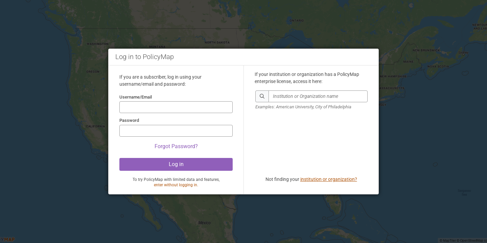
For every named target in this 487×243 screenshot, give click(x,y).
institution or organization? (328, 179)
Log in (176, 164)
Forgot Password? (176, 146)
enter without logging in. (176, 185)
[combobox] (318, 96)
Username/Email (135, 97)
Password (129, 120)
